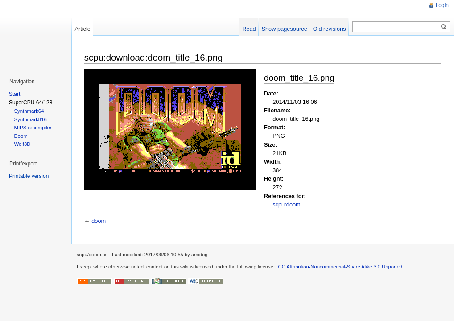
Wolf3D (22, 144)
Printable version (29, 176)
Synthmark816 (30, 119)
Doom (20, 136)
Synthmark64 (29, 111)
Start (14, 94)
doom (98, 221)
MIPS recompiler (32, 127)
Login (442, 5)
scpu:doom (286, 204)
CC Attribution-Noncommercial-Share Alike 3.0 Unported (340, 266)
